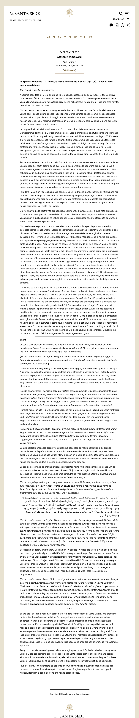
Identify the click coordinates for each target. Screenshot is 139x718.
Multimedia (69, 70)
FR (70, 37)
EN (59, 37)
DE (54, 37)
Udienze (30, 20)
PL (85, 37)
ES (65, 37)
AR (48, 37)
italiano (119, 20)
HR (75, 37)
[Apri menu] (126, 13)
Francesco (17, 20)
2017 (39, 20)
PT (90, 37)
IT (81, 37)
